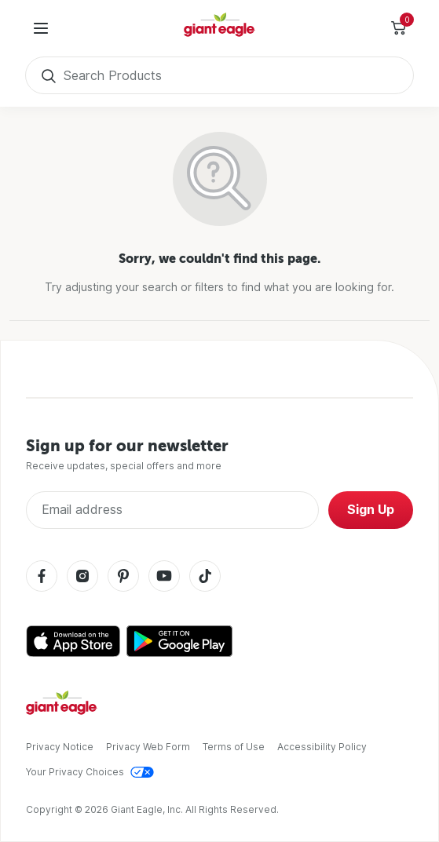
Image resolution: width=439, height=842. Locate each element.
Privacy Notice (59, 747)
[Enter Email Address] (172, 510)
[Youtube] (164, 577)
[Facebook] (41, 577)
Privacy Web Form (148, 747)
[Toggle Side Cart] (398, 28)
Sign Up (370, 509)
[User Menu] (41, 28)
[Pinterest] (123, 577)
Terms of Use (234, 747)
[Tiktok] (205, 577)
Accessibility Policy (322, 747)
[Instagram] (82, 577)
